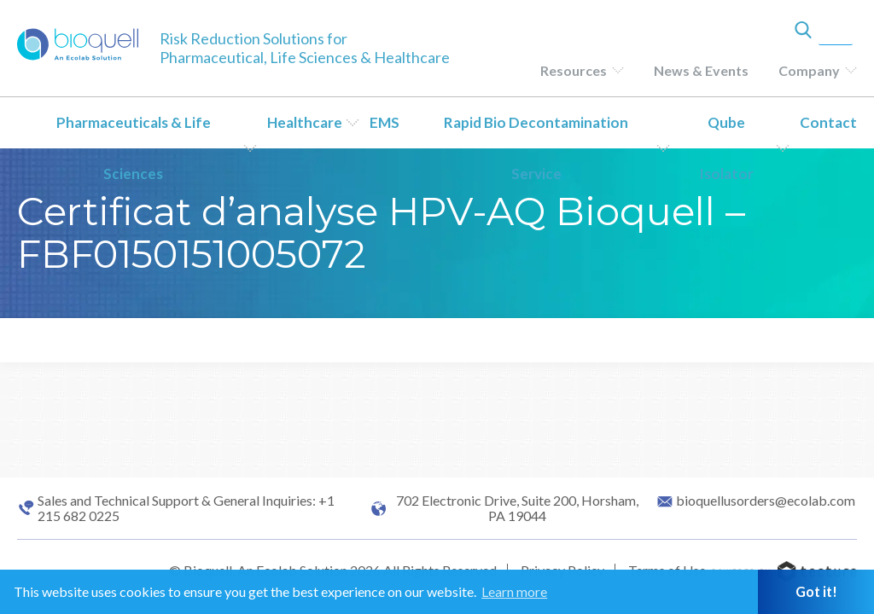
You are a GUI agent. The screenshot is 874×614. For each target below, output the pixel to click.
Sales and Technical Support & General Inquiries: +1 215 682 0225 (186, 508)
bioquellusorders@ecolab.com (765, 500)
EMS (384, 122)
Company (809, 70)
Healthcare (304, 122)
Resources (573, 70)
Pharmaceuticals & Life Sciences (133, 147)
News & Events (701, 70)
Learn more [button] (514, 591)
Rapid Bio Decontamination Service (536, 147)
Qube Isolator (726, 147)
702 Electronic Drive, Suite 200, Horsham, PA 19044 (517, 508)
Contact (828, 122)
